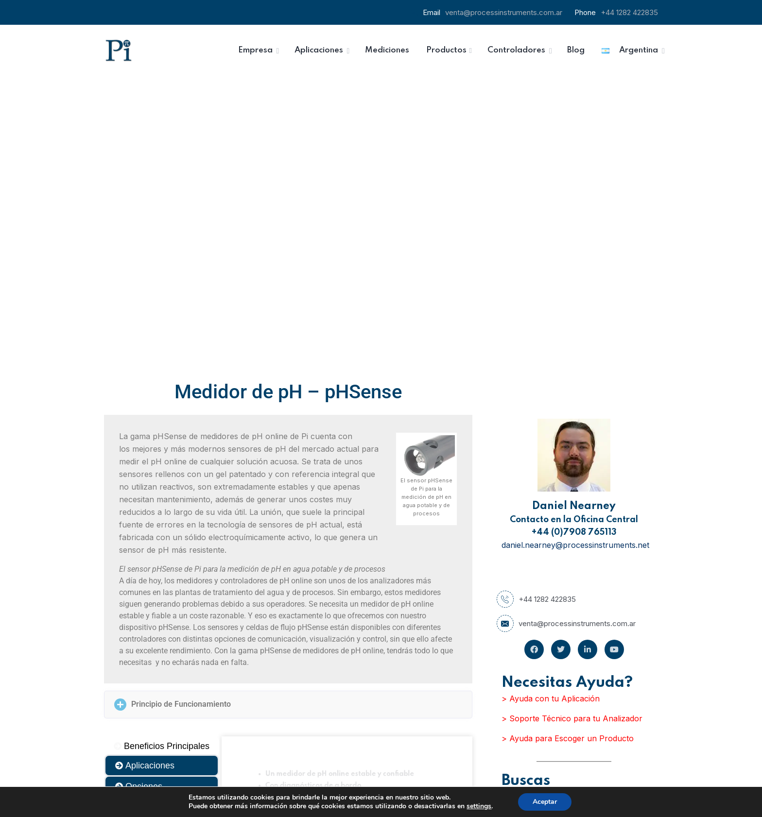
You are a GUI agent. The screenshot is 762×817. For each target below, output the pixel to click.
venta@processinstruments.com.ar (503, 12)
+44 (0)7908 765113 (574, 241)
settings (479, 806)
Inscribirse (456, 761)
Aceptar (545, 801)
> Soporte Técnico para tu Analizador (572, 427)
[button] (288, 413)
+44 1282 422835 (629, 12)
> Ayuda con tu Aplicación (551, 407)
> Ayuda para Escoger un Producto (568, 447)
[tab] (161, 455)
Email (400, 709)
